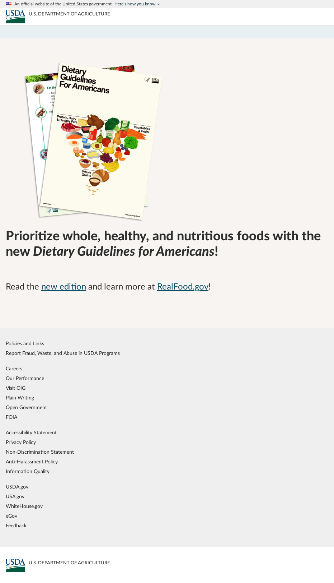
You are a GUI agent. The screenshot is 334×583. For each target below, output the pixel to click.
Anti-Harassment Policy (32, 461)
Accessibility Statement (31, 432)
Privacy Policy (21, 442)
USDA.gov (17, 487)
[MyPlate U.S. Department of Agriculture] (15, 16)
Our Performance (25, 378)
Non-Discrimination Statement (40, 452)
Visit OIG (15, 388)
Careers (14, 368)
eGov (11, 516)
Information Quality (28, 471)
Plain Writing (20, 398)
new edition (63, 287)
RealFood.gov (182, 287)
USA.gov (15, 496)
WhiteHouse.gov (24, 506)
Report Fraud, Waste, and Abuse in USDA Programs (63, 353)
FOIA (11, 417)
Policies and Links (25, 343)
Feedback (16, 525)
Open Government (26, 407)
